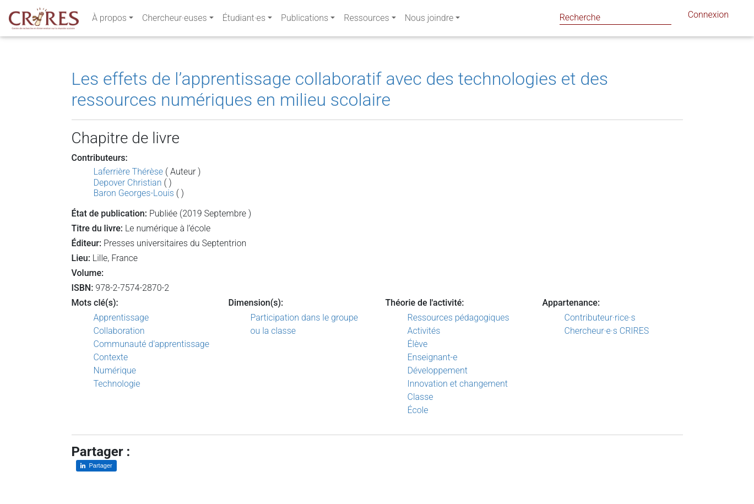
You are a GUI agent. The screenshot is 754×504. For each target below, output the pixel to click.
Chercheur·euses (174, 20)
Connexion (708, 17)
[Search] (615, 17)
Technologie (117, 383)
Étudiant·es (244, 20)
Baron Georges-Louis (134, 193)
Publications (304, 20)
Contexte (111, 357)
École (418, 410)
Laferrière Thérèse (129, 171)
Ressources (366, 20)
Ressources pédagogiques (458, 317)
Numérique (115, 370)
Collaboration (119, 331)
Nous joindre (429, 20)
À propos (109, 20)
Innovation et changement (458, 383)
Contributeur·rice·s (600, 317)
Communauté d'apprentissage (152, 344)
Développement (438, 370)
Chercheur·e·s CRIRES (607, 331)
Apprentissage (121, 317)
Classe (420, 397)
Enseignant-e (433, 357)
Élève (418, 344)
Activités (424, 331)
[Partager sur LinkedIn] (96, 466)
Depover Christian (128, 182)
